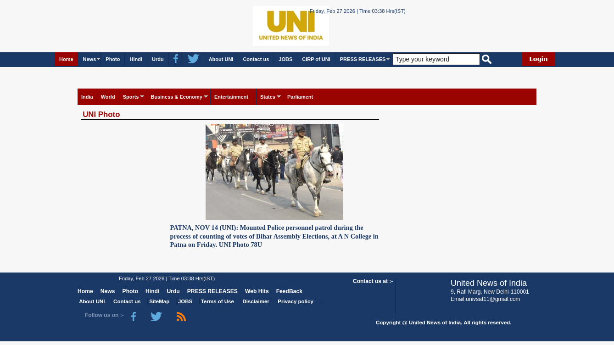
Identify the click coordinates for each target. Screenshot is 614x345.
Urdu (158, 59)
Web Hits (257, 291)
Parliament (300, 97)
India (87, 97)
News (89, 59)
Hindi (135, 59)
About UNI (221, 59)
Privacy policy (295, 301)
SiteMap (159, 301)
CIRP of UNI (316, 59)
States (267, 97)
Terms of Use (217, 301)
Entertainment (231, 97)
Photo (113, 59)
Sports (131, 97)
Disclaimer (256, 301)
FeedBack (289, 291)
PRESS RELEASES (363, 59)
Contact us (256, 59)
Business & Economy (176, 97)
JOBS (285, 59)
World (108, 97)
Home (66, 59)
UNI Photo (101, 114)
